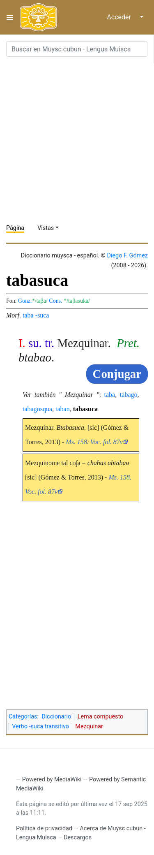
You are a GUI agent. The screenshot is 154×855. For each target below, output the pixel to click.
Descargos (78, 837)
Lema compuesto (101, 716)
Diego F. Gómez (127, 255)
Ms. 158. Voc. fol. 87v (94, 441)
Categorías (23, 716)
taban (62, 408)
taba (28, 315)
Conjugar (117, 373)
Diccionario (56, 716)
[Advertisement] (77, 140)
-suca (42, 315)
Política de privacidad (44, 828)
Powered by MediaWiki (52, 779)
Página (15, 228)
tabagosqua (37, 408)
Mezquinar (89, 726)
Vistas (45, 228)
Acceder (119, 17)
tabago (129, 394)
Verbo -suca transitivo (40, 726)
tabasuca (85, 408)
